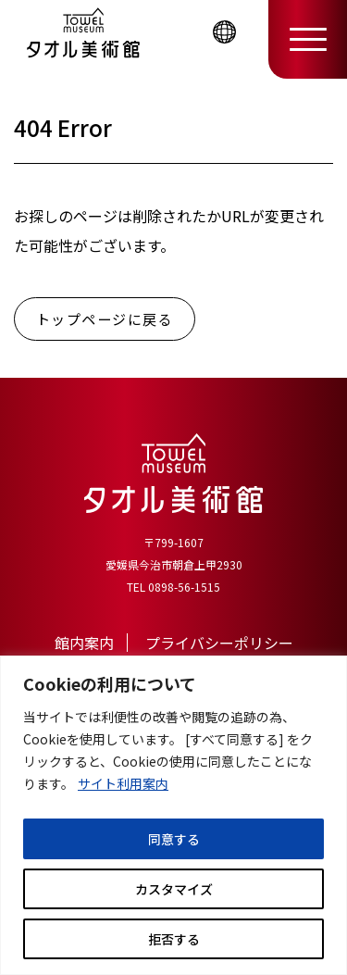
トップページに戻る (105, 319)
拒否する (174, 939)
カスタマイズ (174, 889)
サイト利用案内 (123, 783)
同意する (174, 839)
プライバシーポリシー (219, 642)
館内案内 (84, 642)
